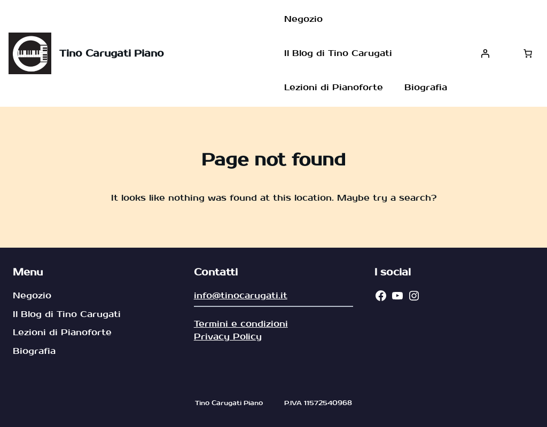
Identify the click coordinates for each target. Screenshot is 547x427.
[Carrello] (527, 53)
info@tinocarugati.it (240, 295)
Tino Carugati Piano (111, 54)
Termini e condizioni (241, 323)
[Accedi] (485, 53)
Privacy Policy (228, 336)
